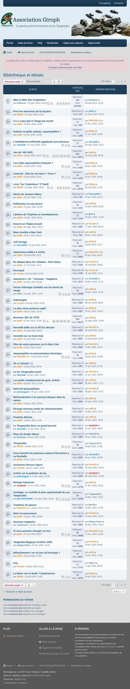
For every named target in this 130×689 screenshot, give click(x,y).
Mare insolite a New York (27, 232)
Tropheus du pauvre (25, 505)
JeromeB (21, 145)
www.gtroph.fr (111, 647)
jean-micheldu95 (25, 499)
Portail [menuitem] (10, 43)
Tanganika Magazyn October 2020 (32, 542)
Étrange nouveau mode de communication (37, 408)
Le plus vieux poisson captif (29, 308)
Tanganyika (19, 443)
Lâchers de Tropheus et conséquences (35, 214)
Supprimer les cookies (52, 648)
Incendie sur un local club (28, 336)
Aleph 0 (92, 563)
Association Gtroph (36, 19)
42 (68, 321)
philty (91, 111)
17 (65, 156)
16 (61, 156)
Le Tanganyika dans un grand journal (34, 425)
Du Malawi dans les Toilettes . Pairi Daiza (36, 262)
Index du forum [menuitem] (25, 43)
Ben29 (91, 505)
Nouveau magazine (24, 521)
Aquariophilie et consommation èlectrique (37, 353)
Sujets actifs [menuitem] (94, 43)
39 (57, 321)
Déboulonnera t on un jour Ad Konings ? (36, 552)
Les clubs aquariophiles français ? (33, 163)
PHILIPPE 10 (95, 120)
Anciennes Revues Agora (27, 464)
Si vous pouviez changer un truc (32, 531)
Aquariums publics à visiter (29, 252)
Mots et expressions (25, 513)
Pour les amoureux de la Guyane (32, 111)
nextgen (47, 675)
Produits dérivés (22, 417)
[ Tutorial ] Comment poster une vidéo (65, 67)
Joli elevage (20, 242)
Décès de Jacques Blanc (27, 194)
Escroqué (18, 270)
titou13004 (22, 245)
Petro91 (92, 224)
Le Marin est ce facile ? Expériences (34, 573)
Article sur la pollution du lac (30, 473)
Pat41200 (21, 437)
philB (19, 124)
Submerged (20, 300)
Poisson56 (94, 194)
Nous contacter (49, 642)
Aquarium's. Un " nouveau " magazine (35, 279)
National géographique (26, 388)
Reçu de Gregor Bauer (26, 434)
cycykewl (93, 425)
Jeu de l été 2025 (22, 152)
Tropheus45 (94, 443)
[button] (125, 81)
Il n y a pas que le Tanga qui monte (33, 121)
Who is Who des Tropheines (29, 100)
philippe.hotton (95, 521)
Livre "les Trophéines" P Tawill (31, 184)
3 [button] (121, 81)
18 (68, 156)
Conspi (20, 273)
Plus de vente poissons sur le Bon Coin (36, 344)
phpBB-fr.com (20, 679)
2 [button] (117, 81)
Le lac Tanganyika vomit (27, 371)
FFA (15, 563)
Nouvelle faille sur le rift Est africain (34, 327)
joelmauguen (23, 392)
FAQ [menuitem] (40, 43)
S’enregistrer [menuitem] (105, 3)
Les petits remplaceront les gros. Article (36, 380)
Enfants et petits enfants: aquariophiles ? (37, 131)
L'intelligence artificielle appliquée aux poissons (41, 141)
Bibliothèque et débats (23, 75)
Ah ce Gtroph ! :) (22, 363)
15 (57, 156)
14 (54, 156)
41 (65, 321)
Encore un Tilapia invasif (27, 224)
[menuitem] (9, 683)
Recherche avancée (51, 636)
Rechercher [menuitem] (52, 43)
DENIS (20, 114)
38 (54, 321)
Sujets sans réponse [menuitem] (73, 43)
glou (91, 214)
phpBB (20, 672)
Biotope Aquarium (23, 482)
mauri (19, 294)
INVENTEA (36, 675)
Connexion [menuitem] (118, 3)
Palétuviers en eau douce (27, 203)
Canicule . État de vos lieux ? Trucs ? (34, 173)
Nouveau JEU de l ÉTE (26, 317)
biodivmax (21, 103)
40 (61, 321)
